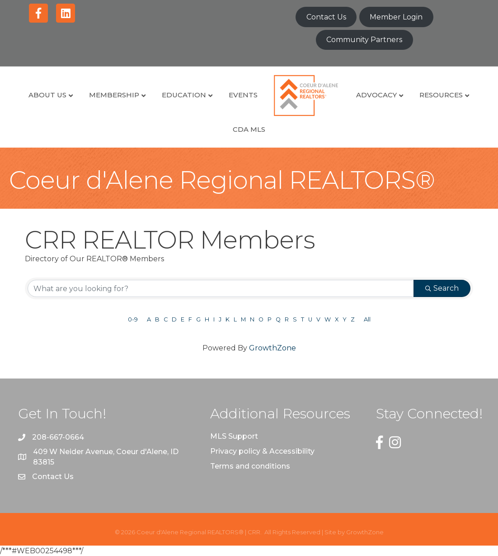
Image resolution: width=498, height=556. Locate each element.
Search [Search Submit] (442, 288)
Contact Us (326, 17)
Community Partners (364, 39)
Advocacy (376, 95)
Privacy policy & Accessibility (262, 451)
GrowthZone (272, 348)
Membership (114, 95)
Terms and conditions (250, 466)
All (367, 319)
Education (184, 95)
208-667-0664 (58, 437)
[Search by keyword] (221, 288)
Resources (441, 95)
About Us (47, 95)
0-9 (133, 319)
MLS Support (234, 436)
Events (243, 95)
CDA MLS (249, 129)
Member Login (396, 17)
